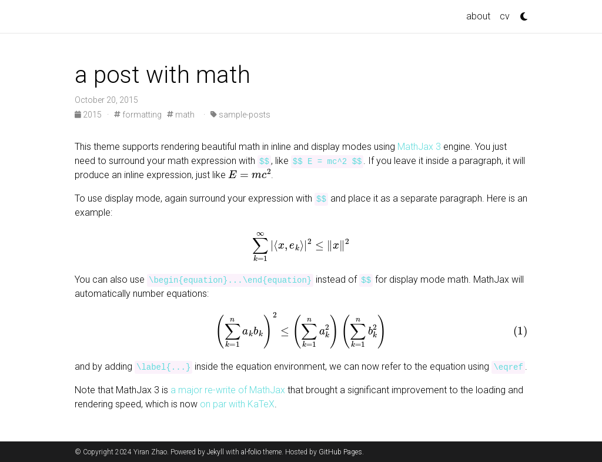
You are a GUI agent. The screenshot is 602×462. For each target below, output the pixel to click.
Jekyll (215, 452)
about (478, 16)
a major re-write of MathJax (227, 390)
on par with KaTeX (237, 404)
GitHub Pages (340, 452)
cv (505, 16)
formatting (138, 114)
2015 (89, 114)
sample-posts (240, 114)
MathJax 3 (419, 146)
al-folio (251, 452)
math (181, 114)
